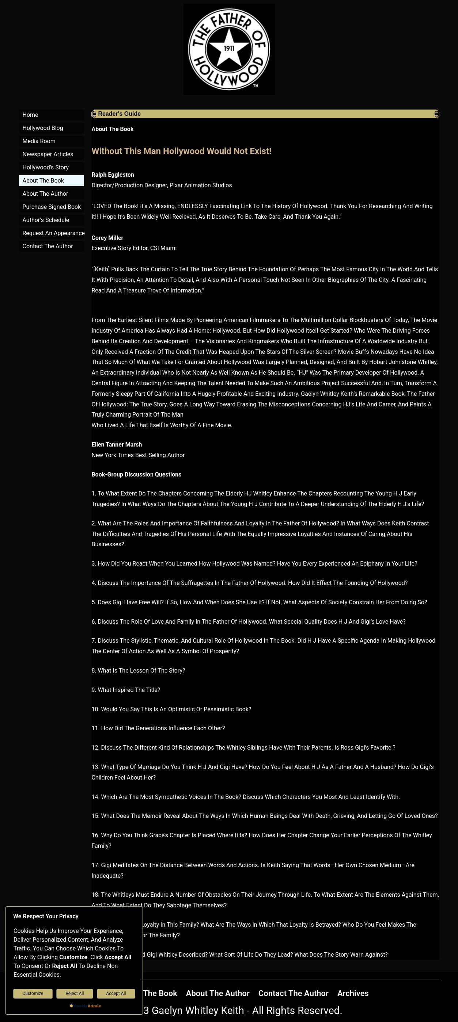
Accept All (116, 993)
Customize (33, 993)
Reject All (74, 993)
